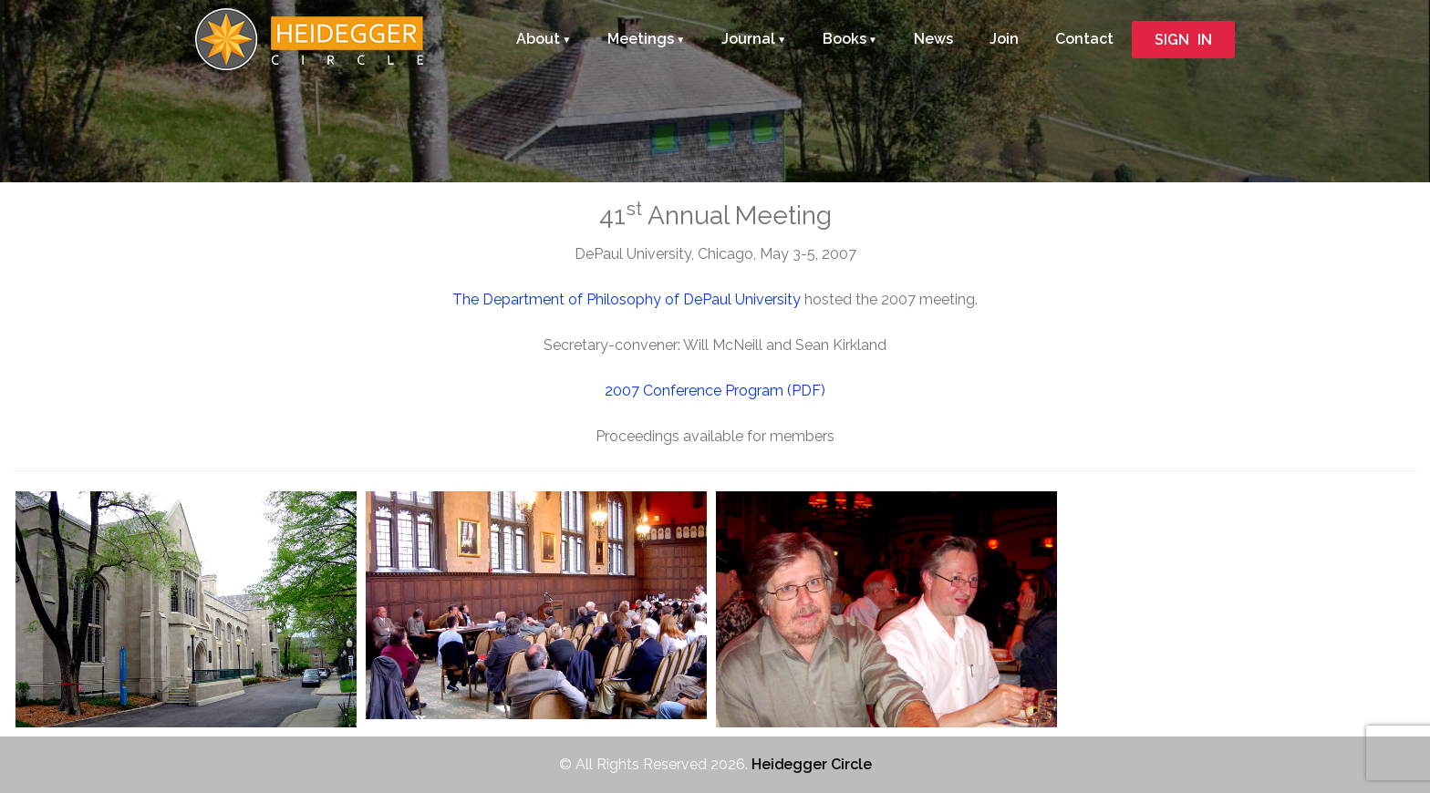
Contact (1084, 38)
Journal (748, 38)
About (538, 38)
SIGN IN (1183, 39)
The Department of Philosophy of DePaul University (626, 299)
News (933, 38)
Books (844, 38)
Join (1004, 38)
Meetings (640, 38)
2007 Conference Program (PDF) (715, 390)
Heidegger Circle (811, 764)
